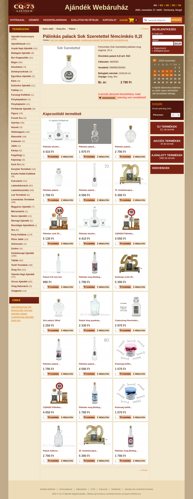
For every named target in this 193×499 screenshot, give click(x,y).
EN (161, 5)
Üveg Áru (61, 29)
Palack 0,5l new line (52, 277)
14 (171, 75)
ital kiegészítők (107, 40)
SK (179, 5)
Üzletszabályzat (65, 489)
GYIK (93, 489)
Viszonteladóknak (55, 20)
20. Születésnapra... (88, 451)
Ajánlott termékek (167, 156)
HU (155, 5)
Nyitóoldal (17, 20)
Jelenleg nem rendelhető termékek (139, 489)
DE (167, 5)
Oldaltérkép (116, 489)
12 (163, 75)
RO (173, 5)
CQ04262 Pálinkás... (52, 407)
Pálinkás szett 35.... (52, 233)
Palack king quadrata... (90, 320)
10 (155, 75)
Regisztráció (160, 48)
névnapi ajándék (72, 40)
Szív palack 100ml (51, 320)
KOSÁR (129, 20)
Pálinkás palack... (87, 147)
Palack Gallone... (51, 451)
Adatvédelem (81, 489)
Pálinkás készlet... (51, 147)
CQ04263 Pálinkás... (124, 233)
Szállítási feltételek (85, 20)
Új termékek (167, 128)
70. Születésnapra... (124, 190)
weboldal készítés (114, 494)
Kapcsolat (109, 20)
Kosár (157, 103)
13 (167, 75)
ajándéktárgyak (19, 307)
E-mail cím (157, 33)
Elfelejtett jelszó (161, 51)
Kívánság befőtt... (123, 364)
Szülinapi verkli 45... (124, 277)
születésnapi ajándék (22, 317)
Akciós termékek (167, 142)
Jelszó (155, 40)
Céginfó (34, 20)
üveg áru (16, 320)
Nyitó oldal (48, 29)
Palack (72, 29)
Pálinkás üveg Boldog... (90, 277)
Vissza (145, 29)
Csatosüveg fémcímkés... (127, 320)
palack (23, 313)
